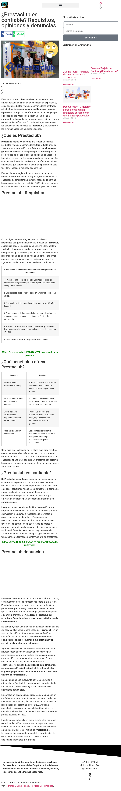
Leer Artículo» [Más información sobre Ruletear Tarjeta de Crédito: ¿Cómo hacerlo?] (96, 78)
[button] (60, 5)
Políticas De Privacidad (42, 786)
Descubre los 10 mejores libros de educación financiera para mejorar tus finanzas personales (77, 111)
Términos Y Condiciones (17, 786)
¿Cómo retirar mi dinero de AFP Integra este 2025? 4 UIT (76, 74)
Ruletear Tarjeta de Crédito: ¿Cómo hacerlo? (104, 70)
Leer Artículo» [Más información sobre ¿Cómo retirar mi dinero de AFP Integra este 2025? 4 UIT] (68, 85)
